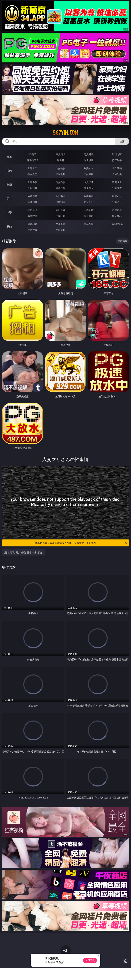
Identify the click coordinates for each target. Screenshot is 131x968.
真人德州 (61, 154)
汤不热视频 (117, 224)
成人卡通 (89, 182)
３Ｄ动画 (117, 168)
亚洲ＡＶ (32, 168)
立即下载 (90, 960)
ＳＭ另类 (117, 174)
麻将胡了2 (32, 160)
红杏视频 (32, 230)
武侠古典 (117, 210)
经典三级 (61, 188)
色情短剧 (61, 230)
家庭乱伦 (61, 210)
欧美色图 (89, 196)
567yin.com (65, 132)
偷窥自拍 (32, 196)
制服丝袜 (32, 188)
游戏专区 (117, 154)
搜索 (122, 141)
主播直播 (89, 174)
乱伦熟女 (89, 188)
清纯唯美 (61, 202)
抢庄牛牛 (117, 160)
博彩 (9, 157)
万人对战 (89, 154)
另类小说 (61, 216)
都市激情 (32, 210)
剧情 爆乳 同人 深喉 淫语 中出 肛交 (23, 552)
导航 (9, 226)
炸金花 (60, 160)
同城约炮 (32, 224)
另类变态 (117, 188)
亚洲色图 (61, 196)
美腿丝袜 (32, 202)
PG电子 (32, 154)
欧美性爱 (117, 182)
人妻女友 (89, 210)
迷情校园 (32, 216)
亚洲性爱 (32, 182)
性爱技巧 (117, 216)
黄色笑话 (89, 216)
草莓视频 (89, 224)
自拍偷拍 (61, 168)
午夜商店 (61, 224)
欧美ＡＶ (89, 168)
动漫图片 (117, 196)
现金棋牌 (89, 160)
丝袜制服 (61, 174)
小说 (9, 213)
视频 (9, 171)
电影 (9, 185)
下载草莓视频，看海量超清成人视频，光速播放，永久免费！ (80, 543)
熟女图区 (89, 202)
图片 (9, 199)
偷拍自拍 (61, 182)
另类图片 (117, 202)
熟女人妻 (32, 174)
